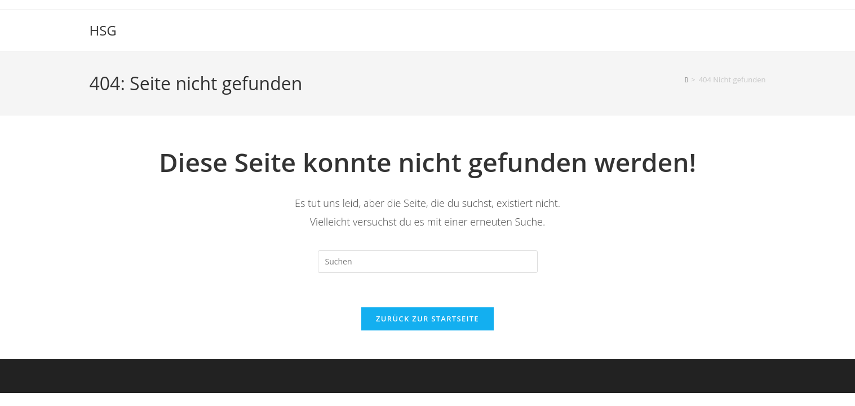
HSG (103, 30)
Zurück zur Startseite (427, 319)
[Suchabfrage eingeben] (428, 261)
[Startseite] (686, 79)
